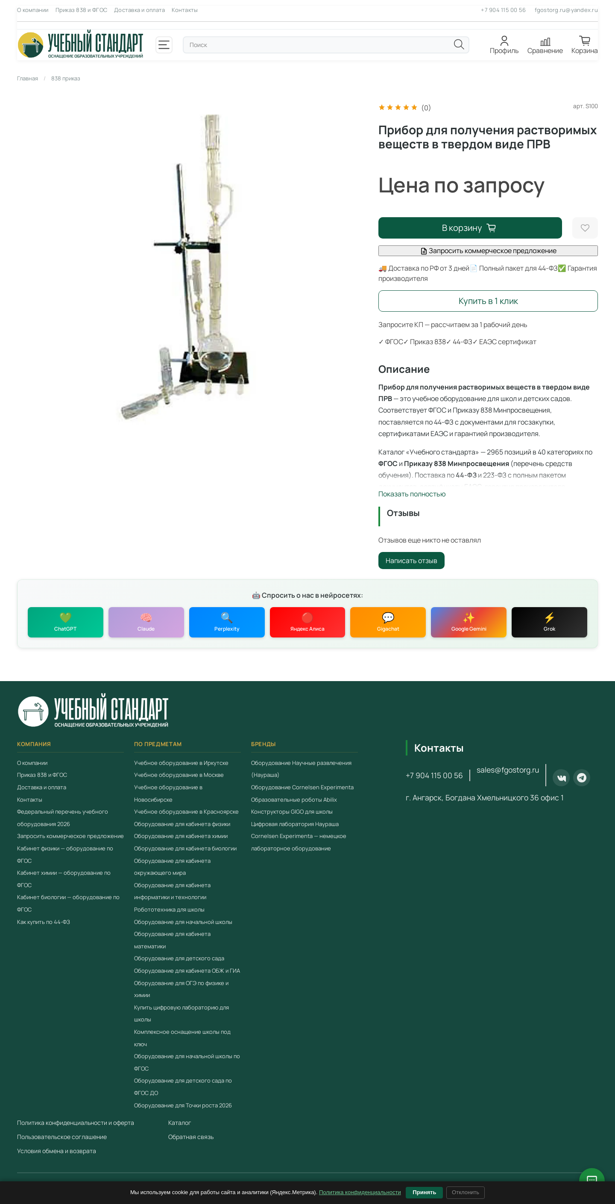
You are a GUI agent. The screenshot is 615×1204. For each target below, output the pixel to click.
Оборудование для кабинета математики (172, 940)
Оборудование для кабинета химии (181, 836)
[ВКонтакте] (561, 778)
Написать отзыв (411, 560)
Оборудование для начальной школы (183, 922)
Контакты (185, 10)
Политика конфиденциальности (360, 1192)
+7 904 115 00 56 (503, 10)
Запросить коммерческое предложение (488, 250)
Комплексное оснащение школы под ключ (182, 1038)
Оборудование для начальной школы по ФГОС (187, 1062)
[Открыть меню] (164, 44)
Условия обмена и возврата (56, 1151)
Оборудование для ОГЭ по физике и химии (181, 989)
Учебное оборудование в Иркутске (181, 763)
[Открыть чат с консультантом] (592, 1181)
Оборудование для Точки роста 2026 (183, 1105)
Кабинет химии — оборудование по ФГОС (64, 879)
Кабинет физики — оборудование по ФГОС (65, 854)
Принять (424, 1192)
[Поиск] (459, 44)
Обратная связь (191, 1137)
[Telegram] (581, 778)
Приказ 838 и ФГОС (81, 10)
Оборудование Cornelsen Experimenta (302, 787)
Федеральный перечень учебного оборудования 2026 (62, 818)
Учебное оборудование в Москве (179, 775)
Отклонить (465, 1192)
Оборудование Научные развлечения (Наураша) (301, 769)
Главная (27, 78)
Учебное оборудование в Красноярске (186, 812)
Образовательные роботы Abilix (294, 799)
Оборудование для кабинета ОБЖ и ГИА (187, 970)
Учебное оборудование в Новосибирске (168, 793)
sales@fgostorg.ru (508, 770)
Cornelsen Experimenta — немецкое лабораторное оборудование (298, 842)
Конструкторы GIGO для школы (292, 812)
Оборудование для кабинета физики (182, 824)
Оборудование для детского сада (179, 958)
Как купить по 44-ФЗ (43, 922)
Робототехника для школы (169, 909)
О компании (33, 10)
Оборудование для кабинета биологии (185, 848)
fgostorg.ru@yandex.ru (566, 10)
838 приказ (65, 78)
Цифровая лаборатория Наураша (295, 824)
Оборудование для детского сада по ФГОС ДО (183, 1087)
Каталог (179, 1122)
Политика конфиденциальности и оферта (75, 1122)
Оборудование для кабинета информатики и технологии (172, 891)
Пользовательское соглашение (62, 1137)
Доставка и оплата (139, 10)
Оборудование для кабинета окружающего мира (172, 867)
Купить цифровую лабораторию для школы (181, 1013)
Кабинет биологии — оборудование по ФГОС (68, 904)
